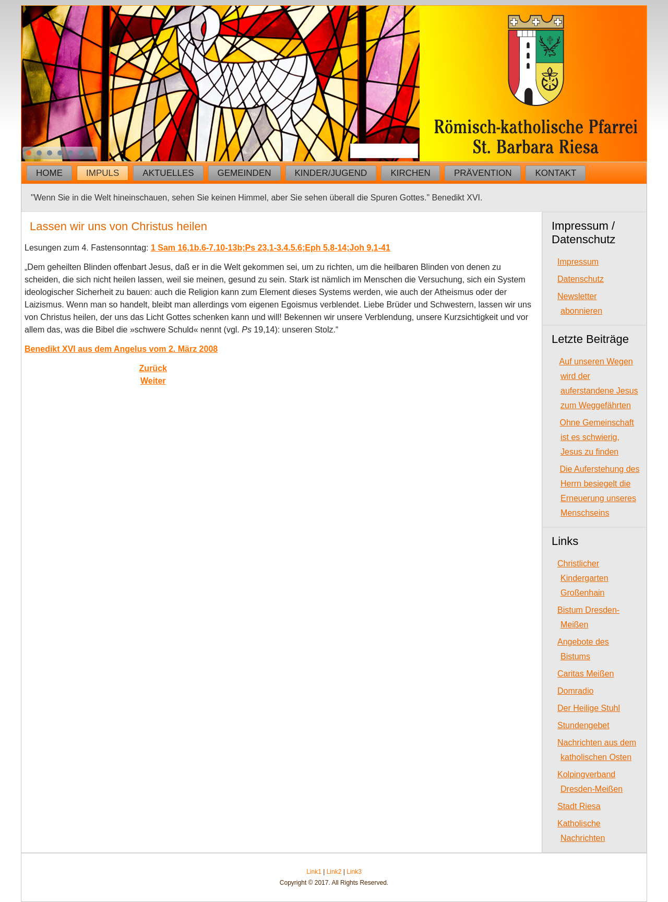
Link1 (313, 871)
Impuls (102, 173)
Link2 (334, 871)
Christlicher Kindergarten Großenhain (583, 578)
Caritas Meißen (585, 673)
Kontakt (555, 173)
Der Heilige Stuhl (588, 708)
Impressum (578, 261)
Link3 (354, 871)
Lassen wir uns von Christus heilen (118, 226)
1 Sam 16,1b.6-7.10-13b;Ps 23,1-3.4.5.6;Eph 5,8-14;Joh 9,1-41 (270, 247)
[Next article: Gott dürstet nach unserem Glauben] (153, 380)
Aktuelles (168, 173)
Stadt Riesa (579, 806)
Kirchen (410, 173)
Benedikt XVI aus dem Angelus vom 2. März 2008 (121, 349)
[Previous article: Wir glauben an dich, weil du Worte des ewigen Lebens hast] (153, 368)
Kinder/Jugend (331, 173)
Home (49, 173)
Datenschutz (580, 279)
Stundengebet (583, 725)
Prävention (483, 173)
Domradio (575, 690)
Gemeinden (244, 173)
